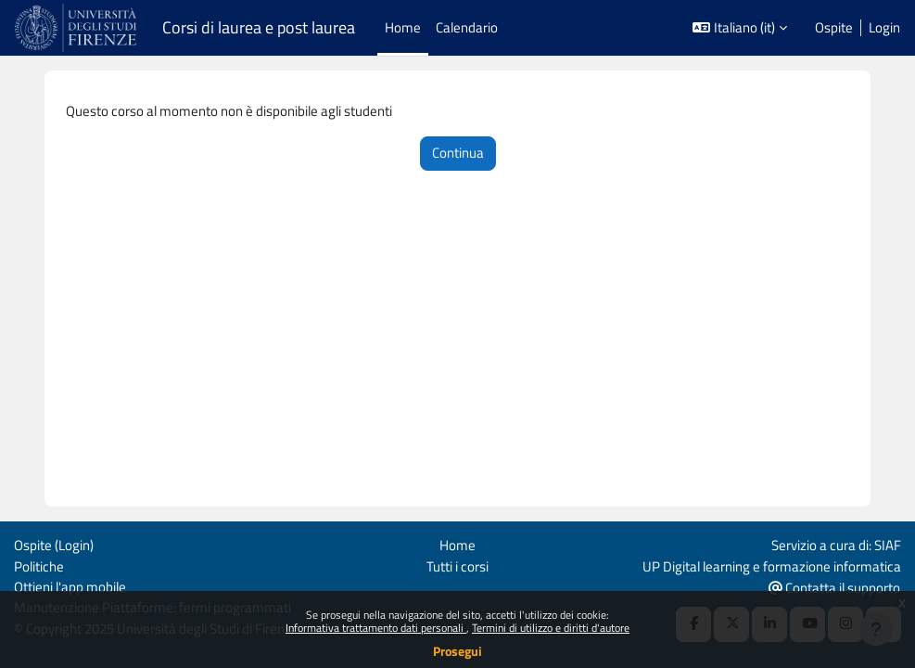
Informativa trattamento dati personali (376, 627)
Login (884, 28)
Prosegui (457, 651)
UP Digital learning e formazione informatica (771, 566)
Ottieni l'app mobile (70, 586)
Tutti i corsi (457, 566)
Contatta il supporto (834, 587)
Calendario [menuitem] (467, 27)
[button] (739, 28)
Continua (458, 152)
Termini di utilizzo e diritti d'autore (550, 627)
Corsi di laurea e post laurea (258, 27)
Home (457, 545)
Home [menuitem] (403, 27)
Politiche (39, 566)
